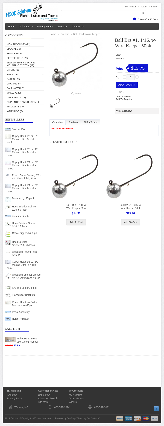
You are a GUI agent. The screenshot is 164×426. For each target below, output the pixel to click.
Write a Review (124, 111)
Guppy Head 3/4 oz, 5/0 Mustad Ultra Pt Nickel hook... (22, 165)
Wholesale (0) (15, 106)
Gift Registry (26, 26)
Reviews (73, 122)
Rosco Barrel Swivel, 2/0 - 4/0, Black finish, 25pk (26, 177)
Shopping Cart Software (88, 418)
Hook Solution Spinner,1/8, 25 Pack (23, 243)
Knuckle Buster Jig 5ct (24, 287)
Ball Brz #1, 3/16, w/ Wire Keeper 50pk (130, 207)
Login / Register (149, 6)
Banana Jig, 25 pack (23, 198)
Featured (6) (14, 53)
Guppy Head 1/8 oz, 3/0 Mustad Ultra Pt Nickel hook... (22, 264)
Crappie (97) (14, 83)
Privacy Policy (45, 26)
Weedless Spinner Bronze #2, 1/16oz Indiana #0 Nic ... (24, 278)
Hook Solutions (44, 418)
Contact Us (78, 26)
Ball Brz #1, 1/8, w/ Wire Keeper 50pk (76, 207)
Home (11, 26)
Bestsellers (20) (17, 58)
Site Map (43, 402)
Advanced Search (48, 398)
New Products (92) (18, 44)
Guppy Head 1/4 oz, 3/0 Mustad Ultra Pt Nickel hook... (22, 188)
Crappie (65, 34)
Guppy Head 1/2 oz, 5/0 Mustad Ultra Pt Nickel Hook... (22, 139)
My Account (75, 394)
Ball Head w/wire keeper (86, 34)
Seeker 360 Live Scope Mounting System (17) (21, 64)
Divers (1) (13, 70)
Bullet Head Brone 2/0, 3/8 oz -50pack (27, 340)
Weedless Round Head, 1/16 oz (25, 253)
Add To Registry (124, 99)
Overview (57, 122)
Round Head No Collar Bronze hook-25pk (24, 304)
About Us (62, 26)
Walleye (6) (14, 93)
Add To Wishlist (123, 96)
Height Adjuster (20, 318)
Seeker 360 (18, 129)
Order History (76, 398)
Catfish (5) (13, 79)
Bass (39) (12, 74)
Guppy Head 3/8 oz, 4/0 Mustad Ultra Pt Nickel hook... (22, 152)
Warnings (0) (15, 111)
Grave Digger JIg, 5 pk (24, 233)
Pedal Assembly (21, 312)
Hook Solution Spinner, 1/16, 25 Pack (24, 225)
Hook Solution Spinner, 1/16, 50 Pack (24, 208)
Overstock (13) (16, 97)
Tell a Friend (90, 122)
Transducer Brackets (23, 294)
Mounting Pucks (21, 216)
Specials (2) (14, 49)
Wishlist (73, 402)
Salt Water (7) (15, 88)
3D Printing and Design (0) (23, 102)
